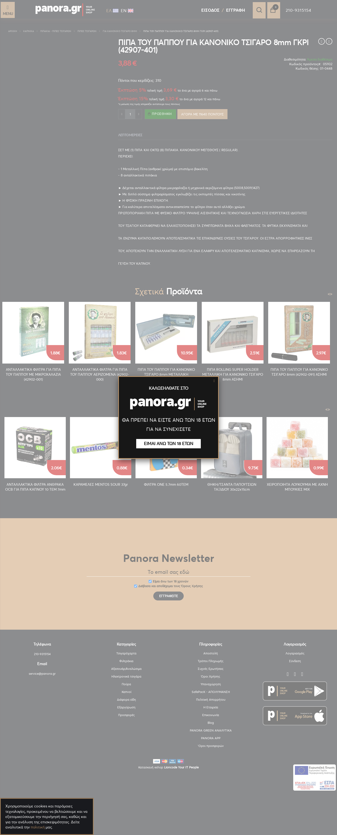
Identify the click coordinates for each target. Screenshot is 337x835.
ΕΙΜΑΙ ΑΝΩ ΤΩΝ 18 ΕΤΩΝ (168, 443)
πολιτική (38, 827)
